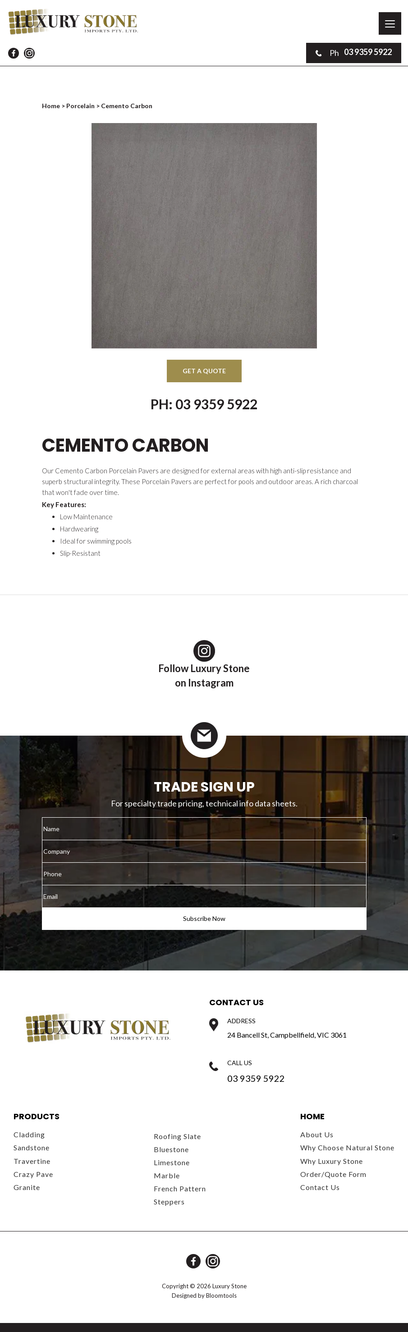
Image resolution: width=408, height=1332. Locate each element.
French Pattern (180, 1188)
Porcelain (80, 106)
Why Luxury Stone (331, 1161)
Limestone (172, 1162)
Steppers (169, 1201)
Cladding (29, 1134)
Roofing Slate (177, 1136)
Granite (27, 1187)
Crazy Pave (33, 1174)
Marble (167, 1175)
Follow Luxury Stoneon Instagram (204, 664)
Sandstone (32, 1147)
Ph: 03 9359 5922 (204, 404)
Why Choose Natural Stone (347, 1147)
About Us (317, 1134)
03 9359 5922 (354, 53)
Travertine (32, 1161)
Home (51, 106)
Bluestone (171, 1149)
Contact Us (320, 1187)
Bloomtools (221, 1295)
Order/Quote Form (333, 1174)
